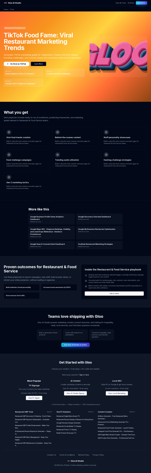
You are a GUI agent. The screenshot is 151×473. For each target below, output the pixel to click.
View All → (50, 412)
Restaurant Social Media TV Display (69, 426)
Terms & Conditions (67, 455)
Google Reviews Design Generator (69, 423)
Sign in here (84, 375)
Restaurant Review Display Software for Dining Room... (75, 419)
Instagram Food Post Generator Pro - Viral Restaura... (116, 431)
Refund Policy (83, 455)
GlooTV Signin (34, 398)
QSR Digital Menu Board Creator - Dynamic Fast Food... (117, 435)
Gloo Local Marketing (116, 393)
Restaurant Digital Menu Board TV (68, 416)
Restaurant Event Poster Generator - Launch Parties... (116, 428)
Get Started (141, 3)
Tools (12, 9)
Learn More (38, 64)
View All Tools (121, 3)
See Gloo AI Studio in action (75, 345)
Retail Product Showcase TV (66, 433)
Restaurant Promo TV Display (67, 429)
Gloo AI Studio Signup (75, 393)
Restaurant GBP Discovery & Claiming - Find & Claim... (33, 416)
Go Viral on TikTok (16, 64)
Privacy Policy (98, 455)
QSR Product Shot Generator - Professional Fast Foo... (116, 438)
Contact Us (51, 455)
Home (6, 9)
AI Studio (131, 3)
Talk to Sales (114, 293)
